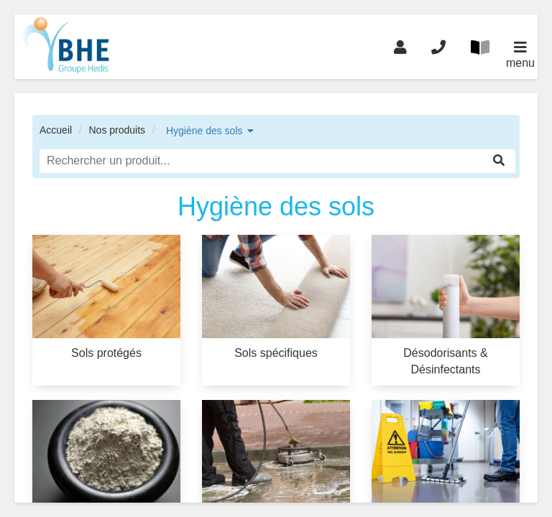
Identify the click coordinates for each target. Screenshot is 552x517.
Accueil (56, 130)
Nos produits (116, 130)
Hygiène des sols (204, 130)
